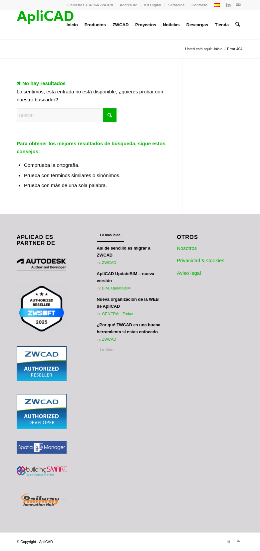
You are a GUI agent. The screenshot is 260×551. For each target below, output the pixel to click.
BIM (105, 288)
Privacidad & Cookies (200, 260)
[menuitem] (128, 5)
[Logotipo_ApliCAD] (45, 25)
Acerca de (128, 5)
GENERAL (111, 313)
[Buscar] (237, 25)
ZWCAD (109, 262)
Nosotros (187, 248)
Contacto (199, 5)
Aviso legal (189, 273)
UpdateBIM (121, 288)
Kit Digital (152, 5)
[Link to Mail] (238, 5)
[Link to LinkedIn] (228, 5)
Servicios (176, 5)
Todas (128, 313)
